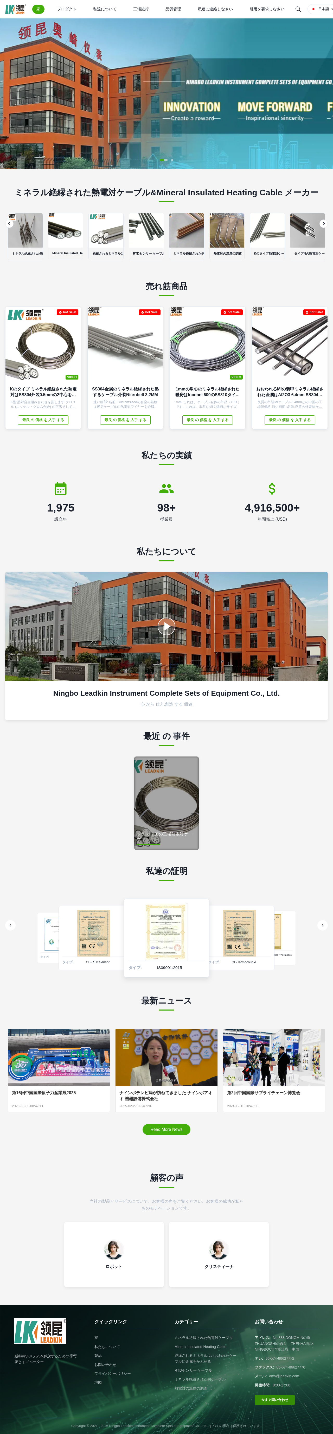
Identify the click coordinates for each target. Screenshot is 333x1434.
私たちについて (107, 1347)
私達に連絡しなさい (215, 9)
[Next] (323, 224)
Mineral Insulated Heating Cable (200, 1347)
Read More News (166, 1129)
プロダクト (66, 9)
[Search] (298, 9)
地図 (98, 1382)
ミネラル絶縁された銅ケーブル (200, 1379)
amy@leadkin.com (284, 1376)
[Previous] (9, 224)
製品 (98, 1355)
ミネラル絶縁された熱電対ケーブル (204, 1338)
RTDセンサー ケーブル (193, 1370)
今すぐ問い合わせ (274, 1400)
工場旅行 (141, 9)
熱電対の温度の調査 (191, 1388)
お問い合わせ (105, 1365)
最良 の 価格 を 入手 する (43, 420)
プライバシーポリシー (112, 1373)
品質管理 (173, 9)
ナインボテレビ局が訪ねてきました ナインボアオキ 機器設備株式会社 (165, 1096)
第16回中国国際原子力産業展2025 (44, 1093)
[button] (164, 160)
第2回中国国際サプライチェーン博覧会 (263, 1093)
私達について (105, 9)
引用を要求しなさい (267, 9)
